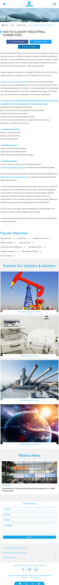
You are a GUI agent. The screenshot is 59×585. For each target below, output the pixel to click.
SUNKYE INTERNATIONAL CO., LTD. (27, 575)
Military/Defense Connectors (29, 400)
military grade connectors (32, 251)
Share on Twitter (40, 42)
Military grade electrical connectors (13, 82)
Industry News (21, 25)
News (12, 25)
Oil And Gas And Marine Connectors (29, 312)
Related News (30, 456)
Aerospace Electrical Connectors (29, 444)
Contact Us (17, 565)
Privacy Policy (34, 577)
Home (6, 25)
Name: (7, 509)
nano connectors (26, 243)
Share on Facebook (17, 42)
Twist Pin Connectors (10, 557)
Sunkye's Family (27, 565)
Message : (8, 525)
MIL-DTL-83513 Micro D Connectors (15, 548)
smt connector (23, 238)
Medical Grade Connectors (29, 356)
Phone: (7, 514)
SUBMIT (29, 537)
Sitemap (24, 577)
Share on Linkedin (29, 47)
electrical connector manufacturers (13, 177)
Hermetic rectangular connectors (12, 167)
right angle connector (37, 247)
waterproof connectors (42, 238)
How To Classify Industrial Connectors (41, 25)
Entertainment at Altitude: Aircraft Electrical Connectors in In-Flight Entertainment (28, 490)
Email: (7, 520)
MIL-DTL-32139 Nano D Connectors (14, 553)
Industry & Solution (39, 565)
